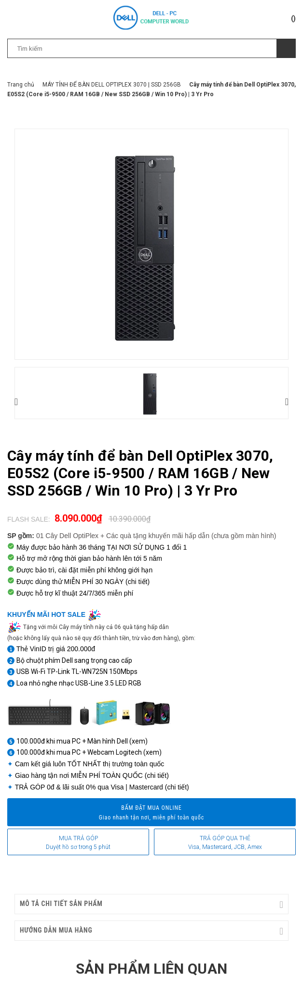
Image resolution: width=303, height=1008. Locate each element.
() (293, 18)
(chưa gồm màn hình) (243, 536)
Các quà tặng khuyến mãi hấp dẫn (158, 536)
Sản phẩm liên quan (151, 968)
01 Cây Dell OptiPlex (67, 536)
